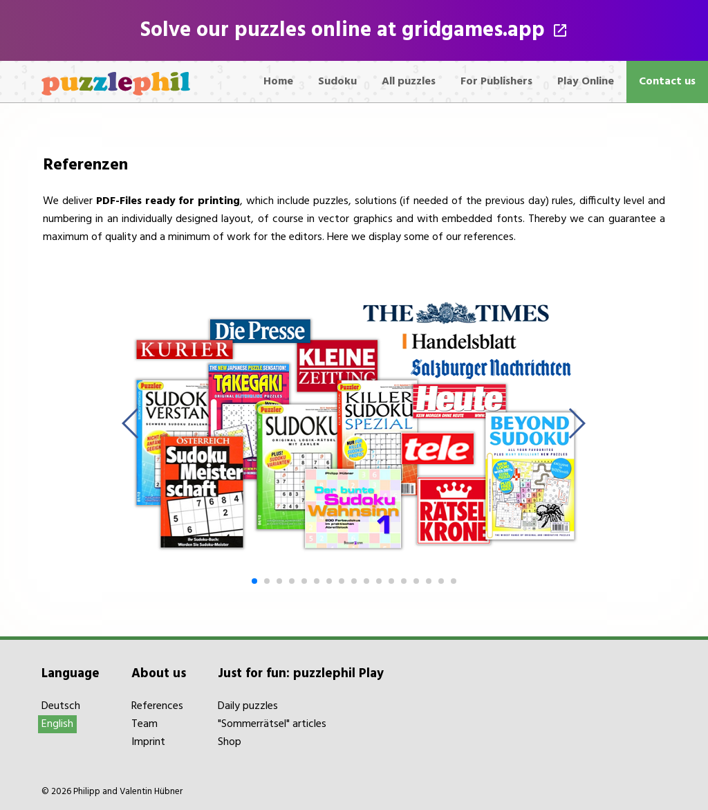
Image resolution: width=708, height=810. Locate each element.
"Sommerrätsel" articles (272, 724)
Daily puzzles (248, 706)
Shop (229, 742)
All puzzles (409, 82)
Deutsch (60, 706)
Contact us (667, 82)
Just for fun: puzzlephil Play (301, 673)
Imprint (148, 742)
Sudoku (337, 82)
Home (278, 82)
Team (144, 724)
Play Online (585, 82)
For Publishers (496, 82)
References (157, 706)
